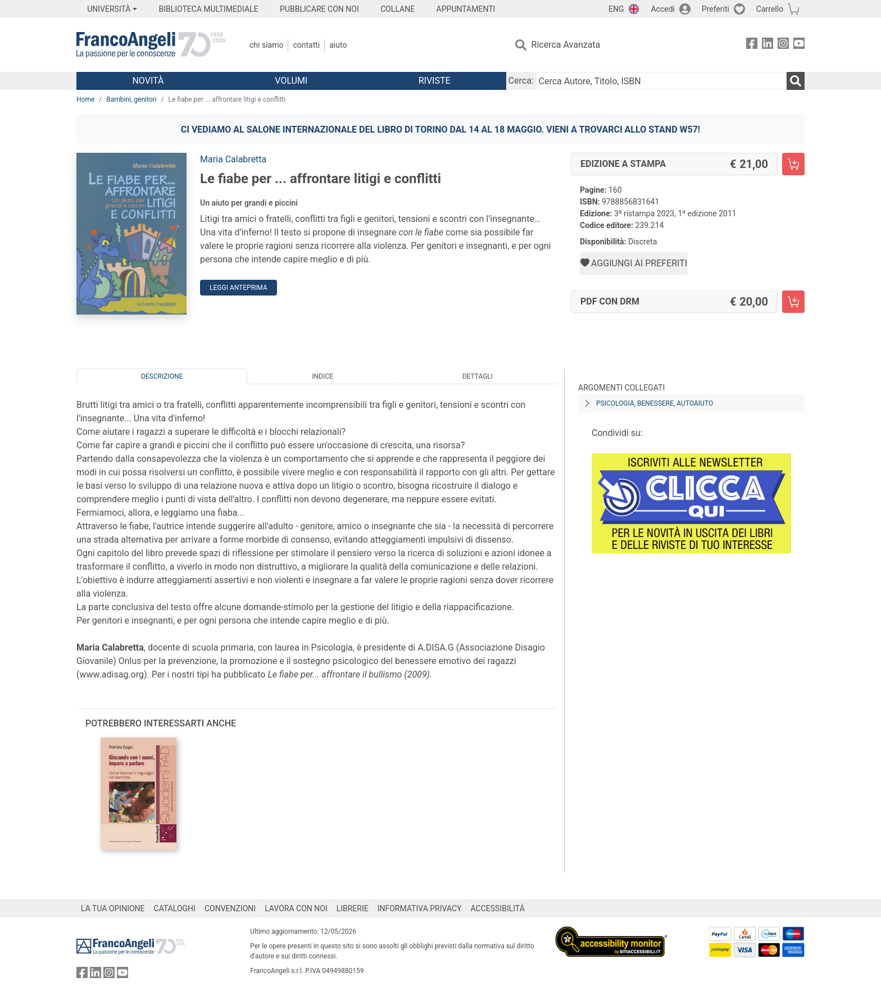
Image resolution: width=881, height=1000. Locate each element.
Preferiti (715, 8)
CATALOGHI (175, 908)
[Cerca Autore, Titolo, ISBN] (661, 81)
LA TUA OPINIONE (113, 908)
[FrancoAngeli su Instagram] (783, 45)
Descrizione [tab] (162, 376)
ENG (616, 8)
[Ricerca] (796, 81)
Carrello (769, 8)
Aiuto (338, 44)
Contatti (306, 44)
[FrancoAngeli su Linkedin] (767, 45)
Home (85, 99)
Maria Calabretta (233, 159)
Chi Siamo (266, 44)
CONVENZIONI (230, 908)
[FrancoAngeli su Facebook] (751, 45)
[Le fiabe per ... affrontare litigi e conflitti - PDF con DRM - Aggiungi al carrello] (793, 301)
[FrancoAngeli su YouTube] (799, 45)
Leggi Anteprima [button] (238, 288)
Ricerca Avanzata (566, 44)
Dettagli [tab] (477, 376)
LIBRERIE (353, 908)
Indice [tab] (322, 376)
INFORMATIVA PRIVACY (420, 908)
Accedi (663, 8)
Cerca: (521, 80)
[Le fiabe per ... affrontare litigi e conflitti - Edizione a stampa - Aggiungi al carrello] (793, 164)
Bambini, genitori (131, 99)
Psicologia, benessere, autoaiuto (654, 403)
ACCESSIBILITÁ (498, 908)
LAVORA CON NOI (296, 908)
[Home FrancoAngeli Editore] (150, 45)
